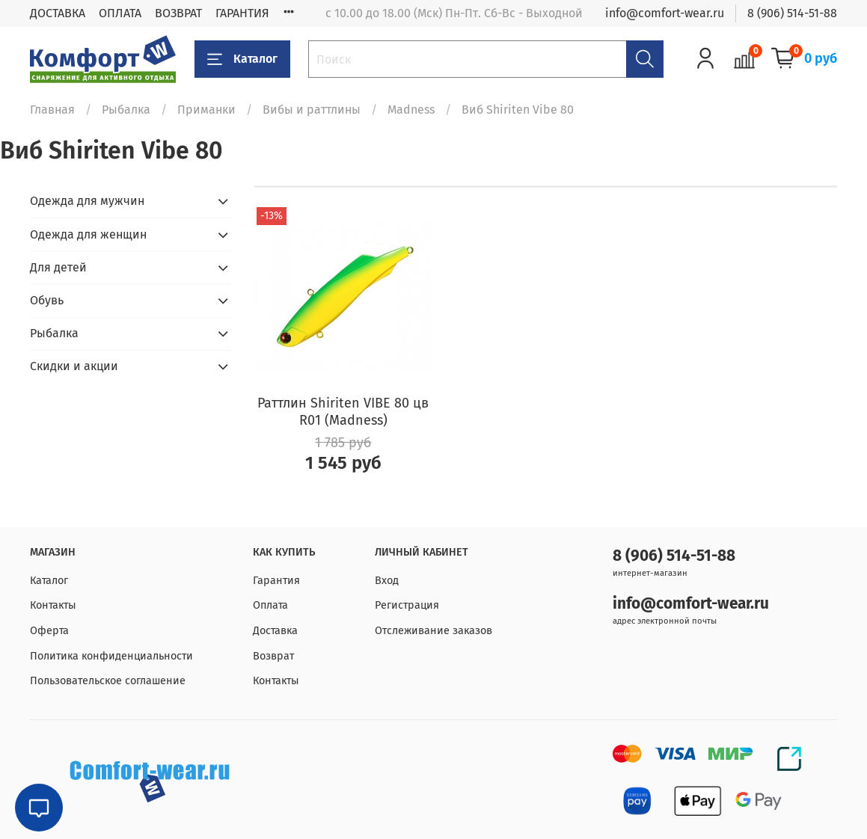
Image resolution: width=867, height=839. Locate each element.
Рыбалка (126, 109)
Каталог (242, 59)
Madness (411, 109)
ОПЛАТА (120, 13)
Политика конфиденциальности (111, 656)
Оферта (49, 630)
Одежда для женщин (88, 234)
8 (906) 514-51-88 (792, 13)
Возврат (273, 656)
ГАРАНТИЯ (242, 13)
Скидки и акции (74, 366)
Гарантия (276, 580)
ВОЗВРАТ (178, 13)
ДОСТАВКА (57, 13)
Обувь (47, 300)
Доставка (275, 630)
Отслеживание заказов (433, 630)
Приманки (206, 109)
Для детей (58, 267)
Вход (387, 580)
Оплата (270, 605)
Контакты (53, 605)
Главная (52, 109)
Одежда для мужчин (87, 201)
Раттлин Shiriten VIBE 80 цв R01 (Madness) (343, 411)
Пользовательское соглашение (108, 680)
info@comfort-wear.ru (664, 13)
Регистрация (407, 605)
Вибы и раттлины (312, 109)
